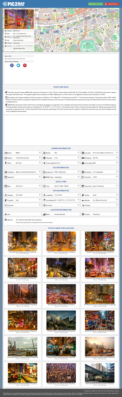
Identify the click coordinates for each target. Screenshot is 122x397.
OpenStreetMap (115, 51)
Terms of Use (101, 391)
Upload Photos (113, 4)
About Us (94, 391)
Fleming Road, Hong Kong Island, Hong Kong (22, 252)
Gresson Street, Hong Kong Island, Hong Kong (61, 357)
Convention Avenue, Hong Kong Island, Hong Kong (22, 357)
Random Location (97, 4)
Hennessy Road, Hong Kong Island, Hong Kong (23, 383)
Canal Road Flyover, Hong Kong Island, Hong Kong (100, 331)
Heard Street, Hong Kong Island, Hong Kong (22, 278)
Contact (117, 391)
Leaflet (94, 51)
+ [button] (116, 45)
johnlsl (104, 51)
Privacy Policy (110, 391)
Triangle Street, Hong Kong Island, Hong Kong (100, 252)
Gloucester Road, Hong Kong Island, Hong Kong (61, 278)
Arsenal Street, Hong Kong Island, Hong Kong (61, 331)
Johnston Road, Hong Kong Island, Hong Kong (61, 252)
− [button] (116, 47)
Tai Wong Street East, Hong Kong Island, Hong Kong (99, 304)
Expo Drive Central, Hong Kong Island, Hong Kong (100, 357)
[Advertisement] (75, 69)
